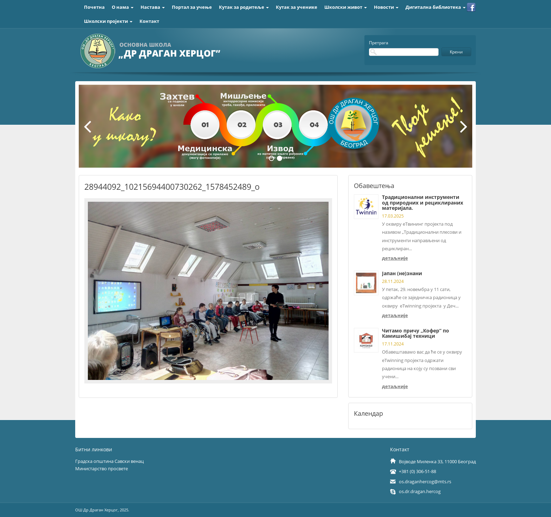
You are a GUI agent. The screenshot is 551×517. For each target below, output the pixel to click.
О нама (123, 7)
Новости (386, 7)
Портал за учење (192, 7)
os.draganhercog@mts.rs (425, 481)
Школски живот (345, 7)
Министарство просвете (101, 468)
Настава (153, 7)
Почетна (94, 7)
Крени (456, 52)
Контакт (149, 21)
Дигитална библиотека (436, 7)
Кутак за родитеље (244, 7)
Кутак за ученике (296, 7)
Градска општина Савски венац (109, 461)
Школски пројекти (108, 21)
